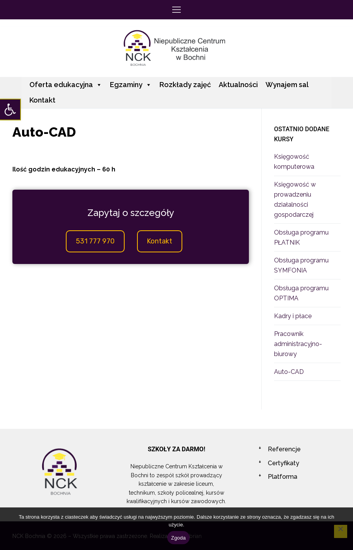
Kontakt (42, 100)
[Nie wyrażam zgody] (340, 531)
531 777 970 (95, 241)
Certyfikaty (283, 463)
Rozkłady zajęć (185, 85)
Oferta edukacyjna (65, 85)
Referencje (284, 449)
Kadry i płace (293, 316)
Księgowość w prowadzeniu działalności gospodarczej (295, 199)
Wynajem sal (287, 85)
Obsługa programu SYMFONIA (301, 265)
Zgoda (178, 538)
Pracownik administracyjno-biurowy (298, 344)
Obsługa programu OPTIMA (301, 293)
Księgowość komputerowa (294, 161)
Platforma (282, 476)
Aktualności (238, 85)
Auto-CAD (289, 371)
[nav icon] (176, 10)
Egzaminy (131, 85)
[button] (10, 109)
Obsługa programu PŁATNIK (301, 237)
